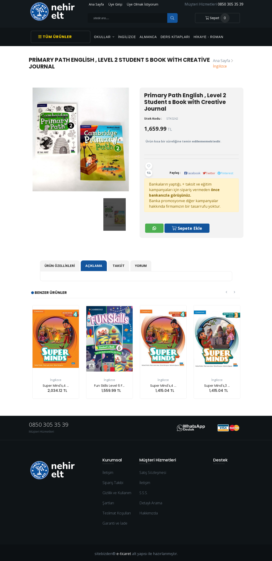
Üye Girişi (115, 4)
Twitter (209, 173)
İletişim (107, 470)
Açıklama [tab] (93, 264)
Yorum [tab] (141, 264)
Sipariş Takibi (112, 480)
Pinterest (225, 173)
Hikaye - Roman (208, 37)
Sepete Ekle (187, 227)
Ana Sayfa (96, 4)
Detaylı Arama (150, 501)
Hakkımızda (148, 511)
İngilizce (127, 37)
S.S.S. (143, 490)
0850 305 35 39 (230, 4)
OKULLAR (104, 37)
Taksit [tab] (119, 264)
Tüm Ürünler (55, 36)
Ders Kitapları (175, 37)
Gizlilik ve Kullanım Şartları (116, 496)
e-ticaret (124, 551)
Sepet (217, 18)
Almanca (148, 37)
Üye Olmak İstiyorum (142, 4)
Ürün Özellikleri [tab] (60, 264)
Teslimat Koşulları (116, 511)
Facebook (192, 173)
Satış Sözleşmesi (152, 470)
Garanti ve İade (114, 521)
